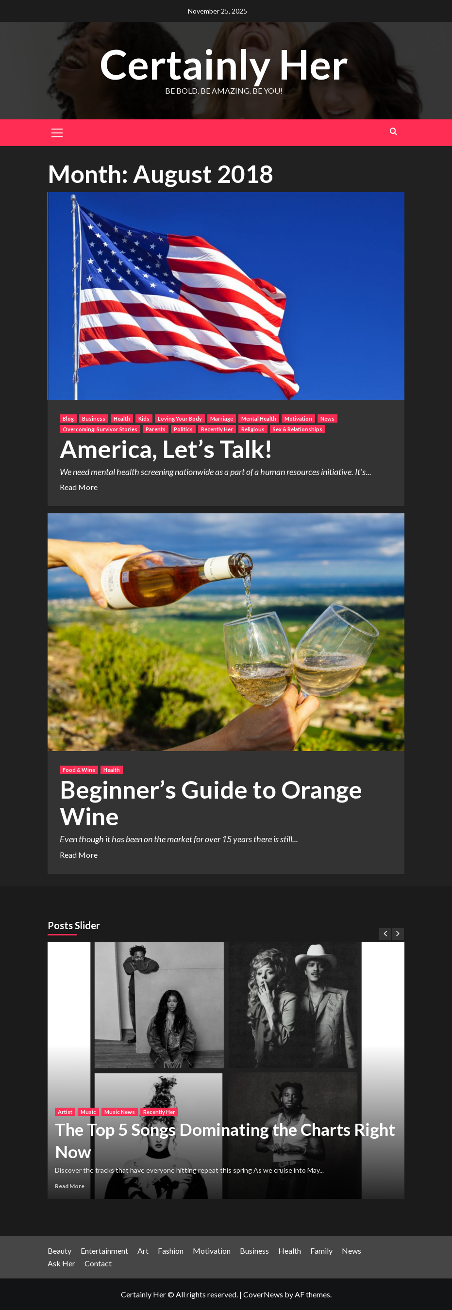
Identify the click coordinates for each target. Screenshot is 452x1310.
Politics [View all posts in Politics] (183, 429)
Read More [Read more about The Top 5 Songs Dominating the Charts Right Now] (69, 1186)
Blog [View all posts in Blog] (68, 418)
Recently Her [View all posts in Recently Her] (217, 429)
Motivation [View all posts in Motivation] (298, 418)
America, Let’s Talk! (166, 448)
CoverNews (263, 1294)
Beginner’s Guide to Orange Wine (211, 803)
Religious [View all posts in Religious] (253, 429)
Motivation (212, 1250)
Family (321, 1250)
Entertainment (104, 1250)
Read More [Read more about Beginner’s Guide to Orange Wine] (79, 854)
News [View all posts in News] (327, 418)
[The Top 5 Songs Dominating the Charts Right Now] (226, 1070)
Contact (98, 1263)
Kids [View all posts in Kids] (144, 418)
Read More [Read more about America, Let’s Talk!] (79, 486)
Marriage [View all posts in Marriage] (221, 418)
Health (289, 1250)
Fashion (171, 1250)
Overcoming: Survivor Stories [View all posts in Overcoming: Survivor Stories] (100, 429)
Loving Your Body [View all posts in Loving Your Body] (180, 418)
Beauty (59, 1250)
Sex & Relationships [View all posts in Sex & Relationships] (297, 429)
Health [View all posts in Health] (122, 418)
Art (143, 1250)
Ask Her (61, 1263)
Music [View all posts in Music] (88, 1112)
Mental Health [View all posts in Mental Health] (258, 418)
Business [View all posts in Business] (93, 418)
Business (254, 1250)
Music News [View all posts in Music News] (119, 1112)
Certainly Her (224, 63)
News (351, 1250)
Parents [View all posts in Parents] (156, 429)
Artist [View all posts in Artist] (65, 1112)
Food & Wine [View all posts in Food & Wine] (79, 770)
